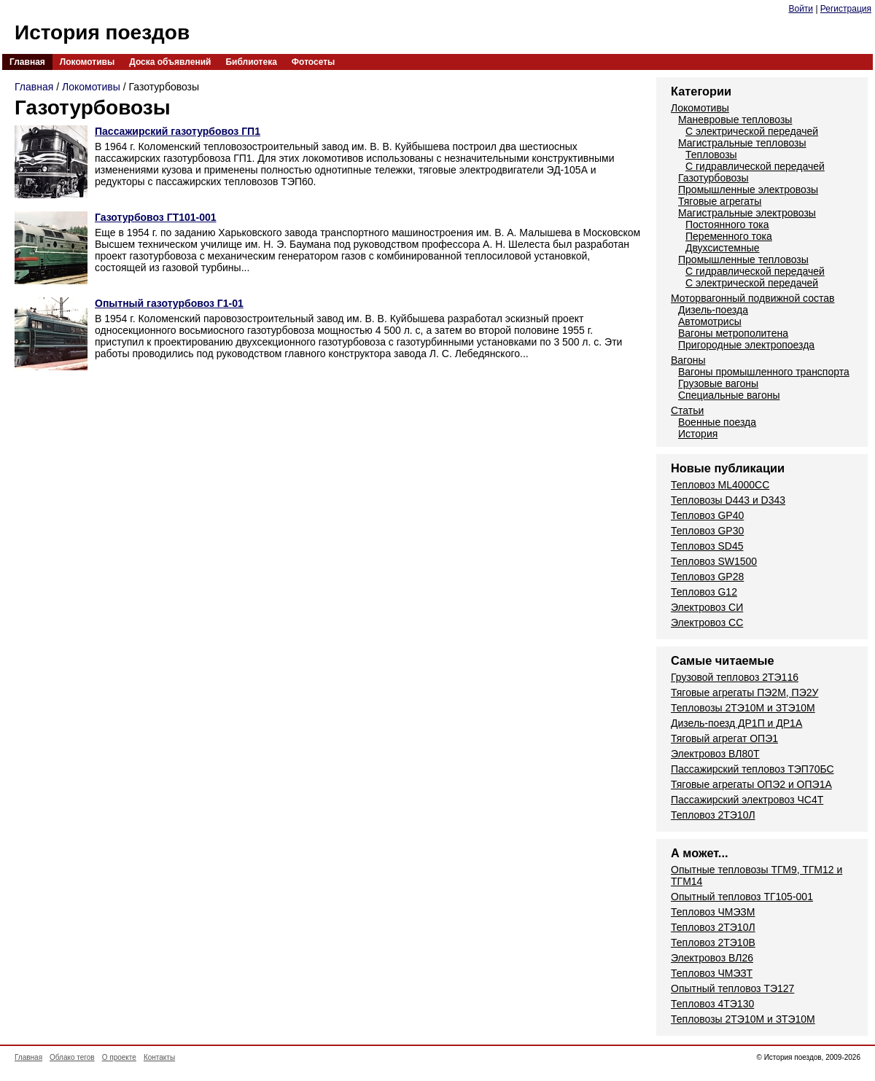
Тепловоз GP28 (707, 576)
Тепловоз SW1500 (714, 561)
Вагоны (688, 360)
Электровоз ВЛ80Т (715, 754)
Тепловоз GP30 (707, 530)
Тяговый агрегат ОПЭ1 (724, 738)
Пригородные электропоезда (746, 345)
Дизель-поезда (713, 310)
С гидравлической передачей (755, 166)
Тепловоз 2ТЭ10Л (713, 815)
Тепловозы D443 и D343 (728, 500)
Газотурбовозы (713, 178)
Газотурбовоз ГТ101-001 (156, 217)
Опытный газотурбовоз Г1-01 (169, 303)
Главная (27, 62)
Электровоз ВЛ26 (712, 958)
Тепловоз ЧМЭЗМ (713, 912)
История (698, 434)
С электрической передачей (751, 131)
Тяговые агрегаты (719, 201)
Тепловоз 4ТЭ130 (712, 1004)
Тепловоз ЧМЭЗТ (711, 973)
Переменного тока (728, 236)
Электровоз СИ (707, 607)
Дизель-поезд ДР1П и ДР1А (736, 723)
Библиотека (250, 62)
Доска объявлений (170, 62)
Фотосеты (313, 62)
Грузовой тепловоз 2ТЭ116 (734, 677)
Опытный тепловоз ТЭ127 (732, 988)
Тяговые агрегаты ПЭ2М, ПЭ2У (744, 692)
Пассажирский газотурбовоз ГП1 (177, 131)
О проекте (119, 1057)
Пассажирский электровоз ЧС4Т (747, 799)
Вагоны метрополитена (733, 333)
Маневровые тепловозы (735, 119)
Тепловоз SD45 (707, 546)
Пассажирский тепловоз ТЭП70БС (752, 769)
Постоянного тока (727, 224)
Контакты (159, 1057)
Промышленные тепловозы (743, 259)
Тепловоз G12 (704, 592)
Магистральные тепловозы (742, 143)
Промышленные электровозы (748, 189)
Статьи (687, 410)
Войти (800, 9)
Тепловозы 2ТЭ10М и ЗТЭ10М (743, 708)
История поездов (102, 32)
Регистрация (845, 9)
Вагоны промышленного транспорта (763, 372)
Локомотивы (87, 62)
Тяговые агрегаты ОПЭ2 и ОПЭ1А (751, 784)
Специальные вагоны (728, 395)
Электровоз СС (707, 622)
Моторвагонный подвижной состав (753, 298)
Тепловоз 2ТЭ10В (713, 942)
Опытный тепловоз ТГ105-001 (742, 896)
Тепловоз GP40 (707, 515)
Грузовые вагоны (718, 383)
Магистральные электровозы (747, 213)
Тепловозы (711, 154)
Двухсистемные (722, 248)
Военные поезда (717, 422)
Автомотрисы (710, 321)
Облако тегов (72, 1057)
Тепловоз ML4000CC (720, 485)
